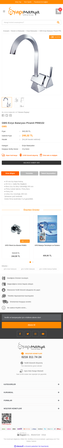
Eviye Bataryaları (28, 146)
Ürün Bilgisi (10, 173)
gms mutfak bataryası (28, 269)
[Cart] (58, 11)
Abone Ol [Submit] (31, 325)
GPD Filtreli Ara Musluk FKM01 (16, 245)
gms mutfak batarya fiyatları (48, 269)
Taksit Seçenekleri (48, 173)
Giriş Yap (18, 2)
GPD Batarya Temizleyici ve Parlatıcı (47, 245)
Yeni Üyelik (28, 2)
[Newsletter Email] (31, 317)
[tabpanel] (16, 237)
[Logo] (23, 11)
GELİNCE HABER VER (31, 163)
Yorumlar (29, 173)
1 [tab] (30, 262)
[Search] (31, 22)
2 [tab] (33, 262)
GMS (4, 126)
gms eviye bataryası (10, 269)
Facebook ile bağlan (41, 2)
